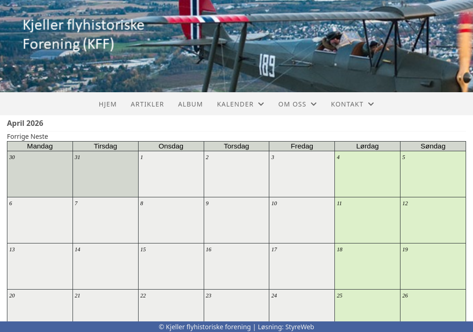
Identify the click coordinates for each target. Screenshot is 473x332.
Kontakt (353, 104)
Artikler (147, 104)
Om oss (298, 104)
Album (190, 104)
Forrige (18, 136)
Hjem (108, 104)
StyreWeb (300, 326)
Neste (39, 136)
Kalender (241, 104)
